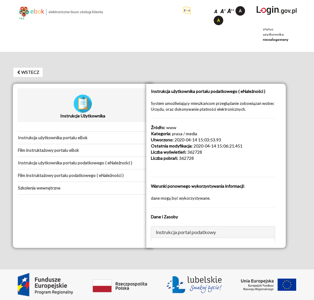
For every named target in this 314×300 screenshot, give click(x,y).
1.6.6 (21, 18)
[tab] (82, 137)
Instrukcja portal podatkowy (186, 232)
